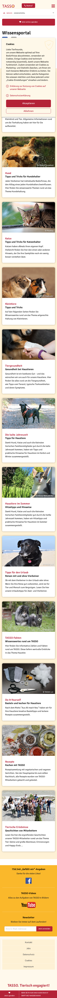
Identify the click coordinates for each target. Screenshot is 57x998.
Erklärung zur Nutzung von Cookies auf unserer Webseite (28, 87)
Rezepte (9, 761)
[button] (28, 152)
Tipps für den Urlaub (16, 572)
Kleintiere (10, 303)
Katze (8, 238)
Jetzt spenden (9, 994)
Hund (8, 173)
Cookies (28, 960)
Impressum (29, 966)
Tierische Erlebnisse (16, 827)
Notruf (28, 5)
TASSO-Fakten (13, 637)
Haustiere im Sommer (17, 503)
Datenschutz (28, 954)
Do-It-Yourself (13, 699)
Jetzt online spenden (28, 22)
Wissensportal (19, 13)
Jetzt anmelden (44, 929)
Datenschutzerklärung (20, 95)
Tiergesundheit (13, 365)
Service (9, 13)
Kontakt (28, 942)
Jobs (28, 948)
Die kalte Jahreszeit (16, 434)
